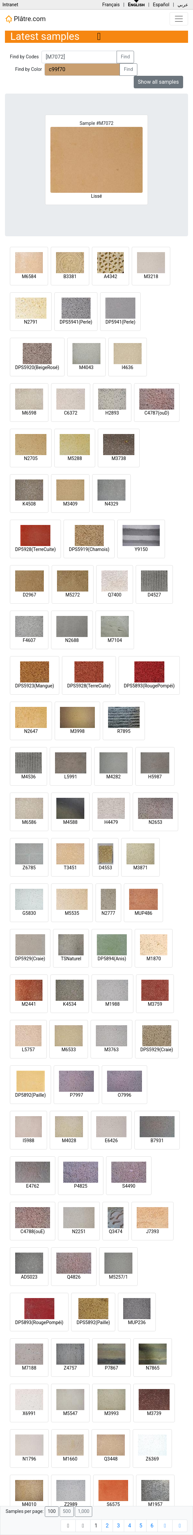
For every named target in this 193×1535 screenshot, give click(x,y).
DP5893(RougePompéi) (39, 1322)
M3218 (151, 276)
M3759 (155, 1004)
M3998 (77, 731)
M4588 (70, 822)
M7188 (29, 1368)
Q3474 (115, 1231)
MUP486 (143, 913)
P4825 (80, 1186)
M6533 (69, 1049)
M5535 (72, 913)
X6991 (29, 1413)
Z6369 (152, 1459)
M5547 (70, 1413)
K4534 (69, 1004)
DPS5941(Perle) (76, 322)
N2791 (31, 322)
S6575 (113, 1504)
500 (66, 1511)
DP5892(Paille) (30, 1095)
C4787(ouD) (156, 413)
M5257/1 (118, 1277)
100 (52, 1511)
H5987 (155, 776)
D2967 (29, 594)
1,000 (83, 1511)
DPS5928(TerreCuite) (89, 685)
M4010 (29, 1504)
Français (111, 4)
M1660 (70, 1459)
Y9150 (141, 549)
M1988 (112, 1004)
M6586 (29, 822)
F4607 (29, 640)
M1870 (154, 958)
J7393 (152, 1231)
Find (125, 57)
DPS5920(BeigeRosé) (37, 367)
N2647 (31, 731)
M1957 (155, 1504)
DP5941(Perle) (120, 322)
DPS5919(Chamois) (89, 549)
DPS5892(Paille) (93, 1322)
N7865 (152, 1368)
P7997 (76, 1095)
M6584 (29, 276)
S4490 (128, 1186)
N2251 (79, 1231)
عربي (183, 4)
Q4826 (73, 1277)
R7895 (123, 731)
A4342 (110, 276)
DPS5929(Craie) (156, 1049)
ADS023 (29, 1277)
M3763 (111, 1049)
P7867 (111, 1368)
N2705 (31, 458)
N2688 (72, 640)
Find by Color (28, 69)
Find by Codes (24, 56)
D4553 (105, 867)
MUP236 (137, 1322)
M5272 (73, 594)
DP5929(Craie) (30, 958)
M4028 (69, 1140)
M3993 (111, 1413)
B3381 (69, 276)
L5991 (70, 776)
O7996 (124, 1095)
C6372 (70, 413)
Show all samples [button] (158, 82)
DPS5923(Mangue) (34, 685)
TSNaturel (71, 958)
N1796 (29, 1459)
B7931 (157, 1140)
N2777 (108, 913)
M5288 (75, 458)
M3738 (119, 458)
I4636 (127, 367)
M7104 (115, 640)
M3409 (70, 504)
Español (161, 4)
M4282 (113, 776)
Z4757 (70, 1368)
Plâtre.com (25, 19)
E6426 (111, 1140)
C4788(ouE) (32, 1231)
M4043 (86, 367)
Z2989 (70, 1504)
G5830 (29, 913)
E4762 (32, 1186)
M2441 (29, 1004)
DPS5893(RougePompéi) (149, 685)
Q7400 (114, 594)
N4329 (111, 504)
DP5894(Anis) (111, 958)
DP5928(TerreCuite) (35, 549)
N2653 (155, 822)
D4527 (154, 594)
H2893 (112, 413)
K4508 (29, 504)
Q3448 (111, 1459)
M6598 (29, 413)
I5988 (28, 1140)
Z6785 (29, 867)
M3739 (154, 1413)
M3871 (140, 867)
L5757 (28, 1049)
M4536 (28, 776)
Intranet (10, 4)
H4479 (111, 822)
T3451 (70, 867)
